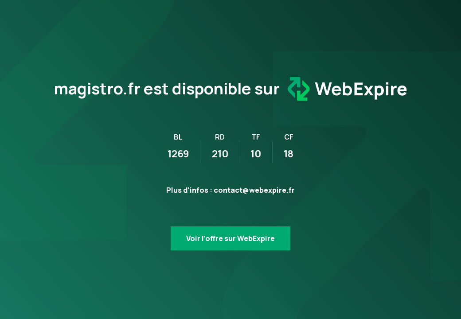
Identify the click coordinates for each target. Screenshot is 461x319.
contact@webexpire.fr (254, 190)
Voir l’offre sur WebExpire (230, 238)
